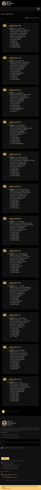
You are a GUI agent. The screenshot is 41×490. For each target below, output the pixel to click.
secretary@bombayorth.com (10, 477)
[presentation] (13, 453)
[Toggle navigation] (38, 9)
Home (26, 17)
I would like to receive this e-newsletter (12, 448)
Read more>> (4, 432)
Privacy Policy (6, 488)
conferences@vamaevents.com (10, 474)
